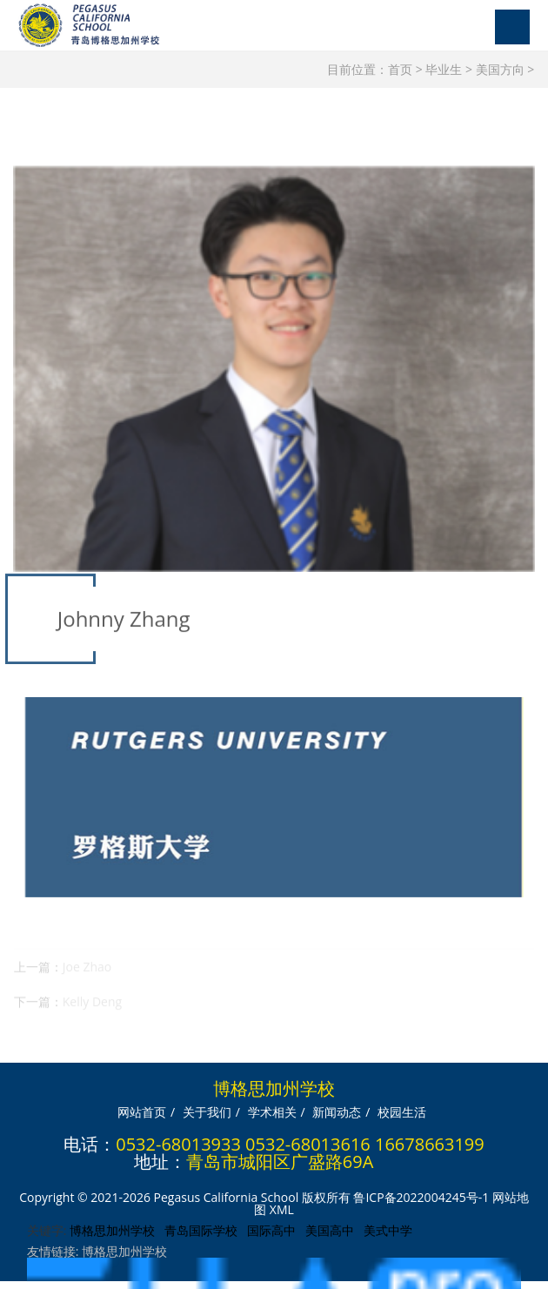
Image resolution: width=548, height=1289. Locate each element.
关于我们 (207, 1108)
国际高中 (271, 1227)
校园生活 (402, 1108)
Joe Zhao (87, 975)
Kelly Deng (92, 1010)
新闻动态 (336, 1108)
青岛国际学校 (200, 1227)
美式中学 (388, 1227)
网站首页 (141, 1108)
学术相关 (272, 1108)
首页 (400, 69)
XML (282, 1206)
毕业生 (443, 69)
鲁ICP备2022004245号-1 (421, 1193)
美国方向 (500, 69)
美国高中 (329, 1227)
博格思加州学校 (112, 1227)
